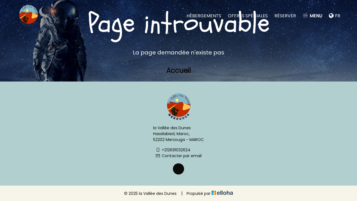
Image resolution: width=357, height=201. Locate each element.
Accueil (178, 70)
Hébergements (204, 16)
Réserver (285, 16)
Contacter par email (178, 156)
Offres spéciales (248, 16)
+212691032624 (172, 150)
